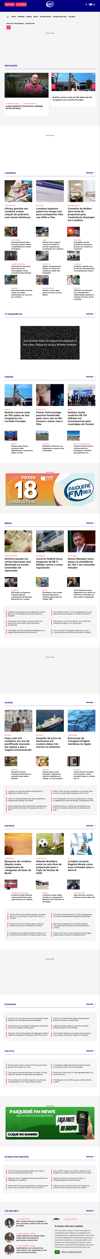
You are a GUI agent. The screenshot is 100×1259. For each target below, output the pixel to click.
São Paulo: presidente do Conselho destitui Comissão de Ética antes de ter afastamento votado (71, 926)
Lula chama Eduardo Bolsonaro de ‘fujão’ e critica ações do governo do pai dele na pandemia (27, 1073)
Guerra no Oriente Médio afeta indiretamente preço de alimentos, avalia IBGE (71, 1019)
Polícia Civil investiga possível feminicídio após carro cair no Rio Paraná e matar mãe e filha (49, 418)
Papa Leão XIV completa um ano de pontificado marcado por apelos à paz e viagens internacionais (18, 744)
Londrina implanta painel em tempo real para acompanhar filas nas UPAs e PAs (49, 213)
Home (13, 17)
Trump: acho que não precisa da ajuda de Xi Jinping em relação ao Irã (25, 792)
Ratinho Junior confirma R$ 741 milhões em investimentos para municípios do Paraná (81, 418)
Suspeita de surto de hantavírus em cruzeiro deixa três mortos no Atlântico (48, 742)
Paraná (29, 17)
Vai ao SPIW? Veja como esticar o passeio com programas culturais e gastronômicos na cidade (72, 1172)
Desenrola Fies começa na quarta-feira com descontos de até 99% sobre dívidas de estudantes (25, 623)
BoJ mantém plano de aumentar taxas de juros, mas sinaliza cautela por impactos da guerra (72, 1034)
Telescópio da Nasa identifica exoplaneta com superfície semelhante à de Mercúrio (26, 631)
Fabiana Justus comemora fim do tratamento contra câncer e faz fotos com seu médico (71, 1187)
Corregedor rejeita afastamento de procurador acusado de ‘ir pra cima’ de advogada (71, 1066)
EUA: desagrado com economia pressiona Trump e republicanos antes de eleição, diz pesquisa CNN (73, 800)
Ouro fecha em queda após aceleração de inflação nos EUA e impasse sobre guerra (28, 1027)
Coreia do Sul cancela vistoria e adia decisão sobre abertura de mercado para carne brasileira (28, 1019)
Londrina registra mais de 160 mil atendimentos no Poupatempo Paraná (84, 268)
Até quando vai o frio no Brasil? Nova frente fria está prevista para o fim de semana (72, 622)
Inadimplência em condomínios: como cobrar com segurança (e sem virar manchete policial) (31, 1250)
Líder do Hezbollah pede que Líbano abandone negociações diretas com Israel (26, 800)
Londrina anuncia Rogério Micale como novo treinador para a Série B (81, 866)
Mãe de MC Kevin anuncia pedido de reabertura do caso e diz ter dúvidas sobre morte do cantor (28, 1187)
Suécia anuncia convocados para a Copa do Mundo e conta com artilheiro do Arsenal (27, 925)
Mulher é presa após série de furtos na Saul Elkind (52, 292)
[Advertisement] (50, 48)
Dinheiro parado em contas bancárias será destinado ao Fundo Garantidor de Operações (18, 564)
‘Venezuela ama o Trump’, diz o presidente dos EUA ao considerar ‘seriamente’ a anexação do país (71, 808)
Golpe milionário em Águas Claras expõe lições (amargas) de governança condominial (30, 1238)
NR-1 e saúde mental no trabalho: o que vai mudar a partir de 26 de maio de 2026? (32, 1223)
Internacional (45, 17)
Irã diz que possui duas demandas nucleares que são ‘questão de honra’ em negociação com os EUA (27, 808)
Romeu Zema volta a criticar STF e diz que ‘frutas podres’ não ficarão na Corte (27, 1066)
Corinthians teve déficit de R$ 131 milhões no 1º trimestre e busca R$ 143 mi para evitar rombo (28, 934)
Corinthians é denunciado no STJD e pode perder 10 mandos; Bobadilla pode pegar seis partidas (72, 915)
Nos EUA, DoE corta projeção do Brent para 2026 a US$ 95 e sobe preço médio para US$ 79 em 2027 (28, 1034)
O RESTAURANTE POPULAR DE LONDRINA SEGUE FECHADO (24, 107)
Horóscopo (30, 24)
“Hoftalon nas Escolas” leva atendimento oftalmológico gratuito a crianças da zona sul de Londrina (84, 294)
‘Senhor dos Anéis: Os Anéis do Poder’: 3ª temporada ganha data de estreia (69, 1179)
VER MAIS (91, 173)
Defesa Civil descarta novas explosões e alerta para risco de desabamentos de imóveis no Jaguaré (26, 614)
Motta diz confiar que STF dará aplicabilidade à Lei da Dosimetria (73, 1073)
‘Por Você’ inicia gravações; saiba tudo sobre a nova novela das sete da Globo (26, 1172)
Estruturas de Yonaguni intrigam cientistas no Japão (79, 741)
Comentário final (60, 17)
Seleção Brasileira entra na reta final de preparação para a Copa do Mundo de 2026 (49, 867)
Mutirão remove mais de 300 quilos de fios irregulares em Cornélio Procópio (17, 417)
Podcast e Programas (15, 24)
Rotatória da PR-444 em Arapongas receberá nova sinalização (53, 448)
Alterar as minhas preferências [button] (72, 1252)
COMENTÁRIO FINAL (12, 104)
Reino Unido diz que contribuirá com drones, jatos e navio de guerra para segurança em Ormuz (73, 792)
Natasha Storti (24, 1219)
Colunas (71, 17)
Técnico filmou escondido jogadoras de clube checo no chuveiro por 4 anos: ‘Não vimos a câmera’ (28, 916)
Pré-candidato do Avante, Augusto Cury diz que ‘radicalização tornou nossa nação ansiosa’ (27, 1081)
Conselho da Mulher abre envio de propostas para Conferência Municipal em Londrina (81, 214)
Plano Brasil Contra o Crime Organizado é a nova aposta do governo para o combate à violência (72, 613)
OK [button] (57, 1252)
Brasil (35, 17)
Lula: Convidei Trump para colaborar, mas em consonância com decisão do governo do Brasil (72, 631)
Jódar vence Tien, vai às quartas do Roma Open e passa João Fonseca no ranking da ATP (72, 934)
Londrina (21, 17)
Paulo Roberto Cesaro (26, 1234)
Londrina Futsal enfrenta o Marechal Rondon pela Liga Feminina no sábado (21, 897)
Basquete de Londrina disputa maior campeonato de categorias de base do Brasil (18, 867)
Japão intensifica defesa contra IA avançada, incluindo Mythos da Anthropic (71, 1027)
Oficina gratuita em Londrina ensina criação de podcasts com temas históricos (17, 213)
